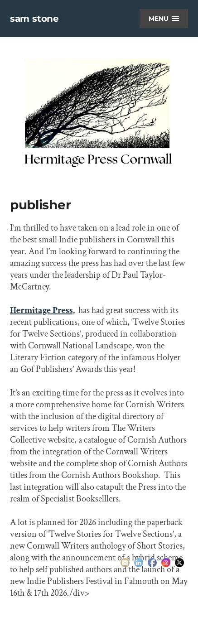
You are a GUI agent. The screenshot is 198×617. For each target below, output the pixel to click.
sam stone (34, 18)
